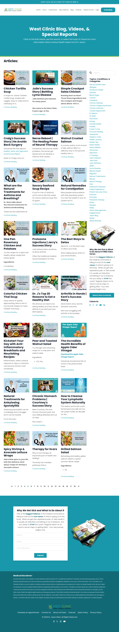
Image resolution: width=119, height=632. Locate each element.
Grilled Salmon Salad (71, 457)
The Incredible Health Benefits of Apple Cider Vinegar (73, 350)
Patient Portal (88, 10)
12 (52, 493)
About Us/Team (59, 619)
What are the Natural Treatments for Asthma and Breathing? (15, 195)
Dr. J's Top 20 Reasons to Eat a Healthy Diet (44, 301)
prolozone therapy (97, 203)
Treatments (52, 10)
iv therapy (94, 157)
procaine (93, 200)
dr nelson (93, 114)
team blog (94, 219)
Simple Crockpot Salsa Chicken (73, 90)
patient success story (99, 195)
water (92, 221)
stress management (98, 213)
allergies (93, 87)
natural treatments (98, 178)
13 (55, 493)
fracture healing (96, 133)
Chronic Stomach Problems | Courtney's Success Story (45, 406)
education (94, 119)
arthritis (93, 93)
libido (92, 168)
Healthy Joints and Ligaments (16, 152)
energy (92, 122)
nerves (92, 181)
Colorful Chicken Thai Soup (16, 299)
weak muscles (95, 224)
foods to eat (95, 130)
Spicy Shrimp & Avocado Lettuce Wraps (16, 459)
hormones (94, 152)
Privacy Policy (96, 619)
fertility (92, 127)
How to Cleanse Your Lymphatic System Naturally (73, 405)
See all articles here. (98, 84)
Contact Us (46, 619)
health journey (96, 141)
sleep (92, 211)
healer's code (95, 138)
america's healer (96, 90)
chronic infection (97, 109)
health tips (94, 144)
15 (64, 493)
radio (92, 205)
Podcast (78, 10)
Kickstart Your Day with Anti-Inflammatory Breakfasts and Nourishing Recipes (15, 354)
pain (91, 186)
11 (48, 493)
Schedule (108, 10)
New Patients (64, 10)
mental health (95, 173)
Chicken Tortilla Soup (15, 90)
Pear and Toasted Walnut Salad (45, 347)
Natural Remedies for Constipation (70, 192)
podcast (93, 197)
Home (38, 10)
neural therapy (96, 184)
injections (93, 154)
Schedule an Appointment (28, 619)
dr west (93, 117)
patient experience (97, 192)
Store (44, 10)
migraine (93, 176)
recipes (93, 208)
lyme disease (95, 170)
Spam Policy (83, 619)
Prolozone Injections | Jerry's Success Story (43, 247)
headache (94, 135)
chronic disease (96, 103)
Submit (40, 562)
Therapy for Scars (45, 455)
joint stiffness (95, 165)
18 (75, 493)
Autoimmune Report (12, 155)
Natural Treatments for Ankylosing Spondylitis (15, 406)
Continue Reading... (10, 107)
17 (71, 493)
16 (67, 493)
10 (44, 493)
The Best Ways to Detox (73, 244)
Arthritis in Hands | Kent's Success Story (73, 301)
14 (60, 493)
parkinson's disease (98, 189)
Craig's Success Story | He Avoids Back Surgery (15, 142)
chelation (94, 101)
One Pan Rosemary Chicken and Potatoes (13, 247)
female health (95, 125)
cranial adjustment (98, 111)
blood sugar (95, 95)
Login (97, 10)
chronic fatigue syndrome (101, 106)
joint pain (94, 162)
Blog (72, 10)
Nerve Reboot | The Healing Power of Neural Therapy (43, 144)
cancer (93, 98)
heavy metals (95, 149)
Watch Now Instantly (102, 299)
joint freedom (96, 160)
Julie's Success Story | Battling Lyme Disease (43, 92)
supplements (95, 216)
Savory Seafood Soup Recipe (43, 190)
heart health (95, 146)
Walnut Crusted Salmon (72, 140)
